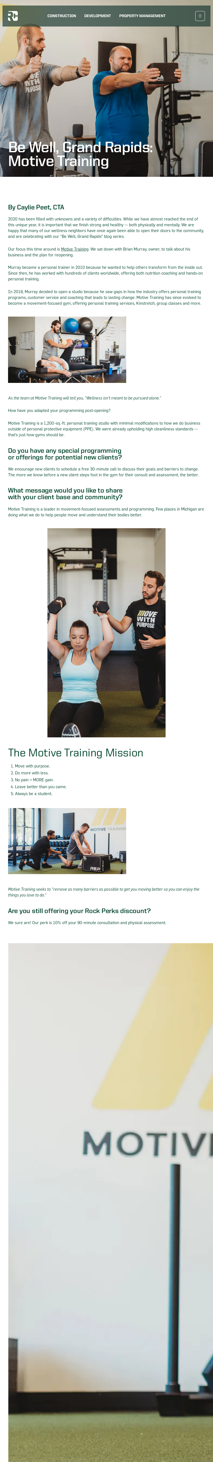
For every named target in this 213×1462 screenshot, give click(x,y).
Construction (61, 16)
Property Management (142, 16)
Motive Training (74, 249)
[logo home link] (13, 16)
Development (97, 16)
